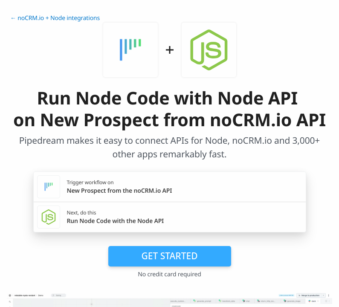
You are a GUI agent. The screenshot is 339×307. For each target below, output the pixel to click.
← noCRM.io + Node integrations (55, 18)
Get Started (170, 256)
